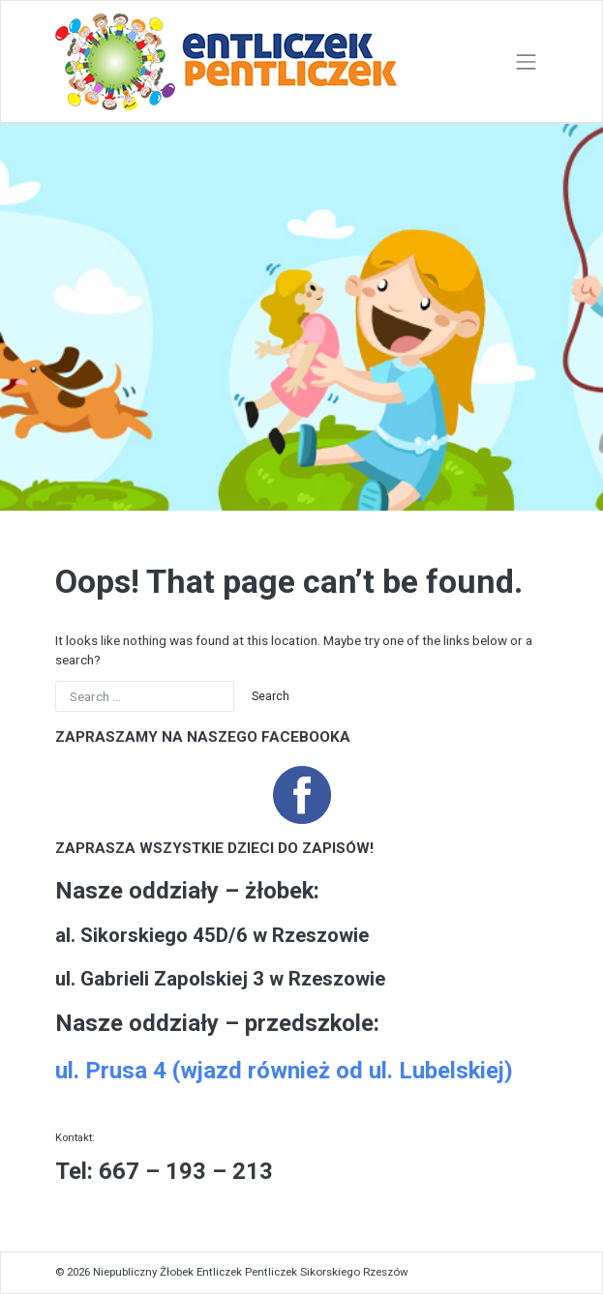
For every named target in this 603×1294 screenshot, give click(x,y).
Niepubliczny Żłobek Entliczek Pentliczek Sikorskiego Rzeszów (250, 1272)
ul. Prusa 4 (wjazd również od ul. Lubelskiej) (284, 1070)
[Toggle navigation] (527, 61)
